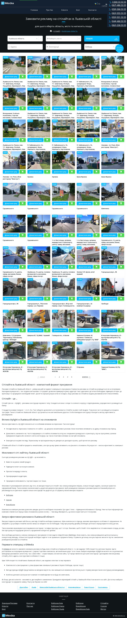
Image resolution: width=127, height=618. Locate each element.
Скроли (9, 500)
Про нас (29, 606)
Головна (34, 10)
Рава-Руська (89, 587)
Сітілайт (57, 31)
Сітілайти (104, 603)
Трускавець (103, 587)
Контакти (92, 10)
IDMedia (6, 549)
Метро (103, 609)
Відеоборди (10, 505)
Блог (78, 10)
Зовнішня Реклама (9, 603)
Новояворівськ (74, 587)
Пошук (89, 38)
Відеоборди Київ (83, 609)
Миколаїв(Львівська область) (52, 587)
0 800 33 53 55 (117, 2)
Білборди (9, 495)
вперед (85, 377)
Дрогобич (24, 587)
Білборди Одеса (57, 606)
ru (99, 3)
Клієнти (64, 10)
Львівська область (69, 31)
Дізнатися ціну (11, 76)
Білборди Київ (57, 603)
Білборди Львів (57, 609)
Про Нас (49, 10)
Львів (34, 587)
